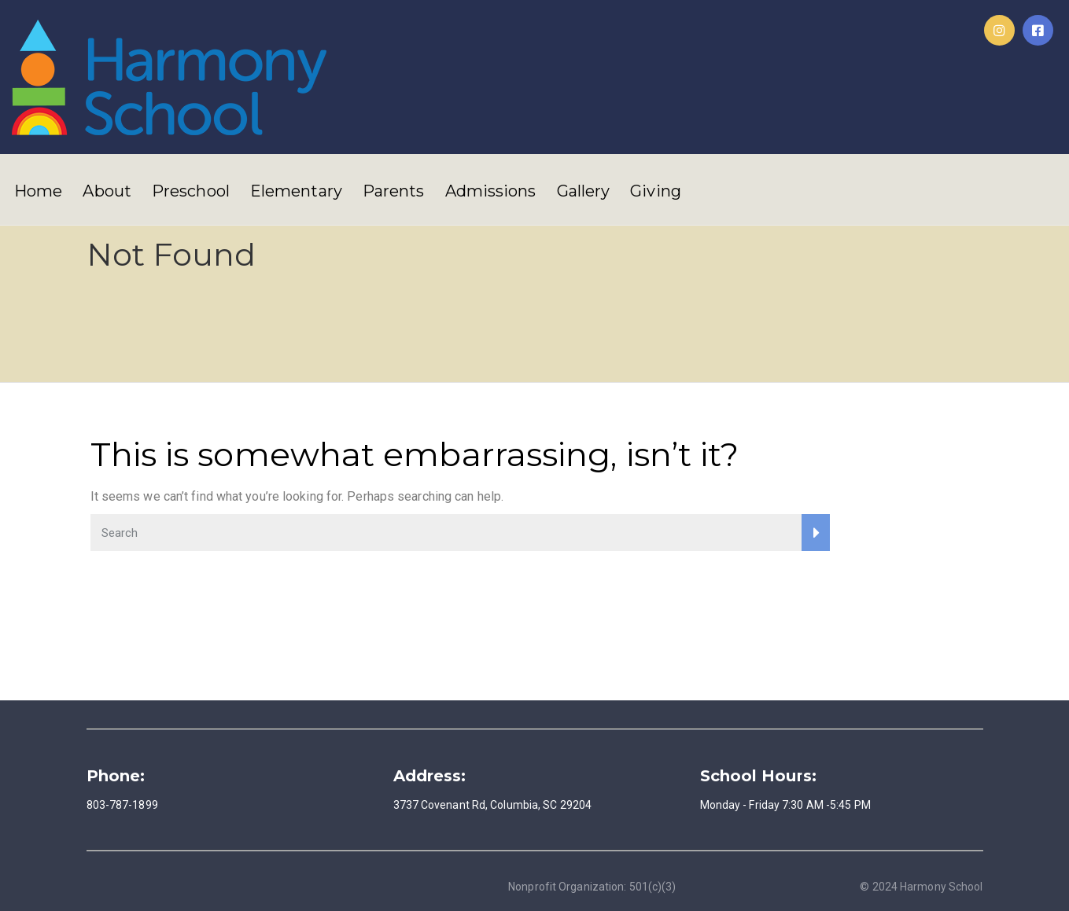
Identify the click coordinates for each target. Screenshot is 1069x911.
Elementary (296, 191)
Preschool (191, 191)
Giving (655, 191)
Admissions (490, 191)
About (107, 191)
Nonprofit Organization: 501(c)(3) (592, 886)
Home (38, 191)
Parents (394, 191)
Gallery (583, 191)
